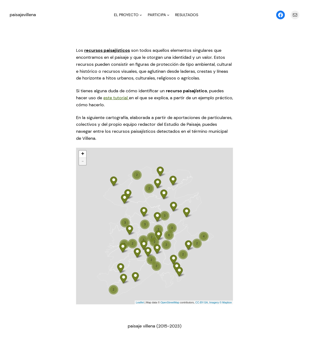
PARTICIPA (157, 14)
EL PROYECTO (126, 14)
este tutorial (116, 98)
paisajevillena (23, 15)
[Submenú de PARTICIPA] (168, 15)
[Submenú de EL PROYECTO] (141, 15)
